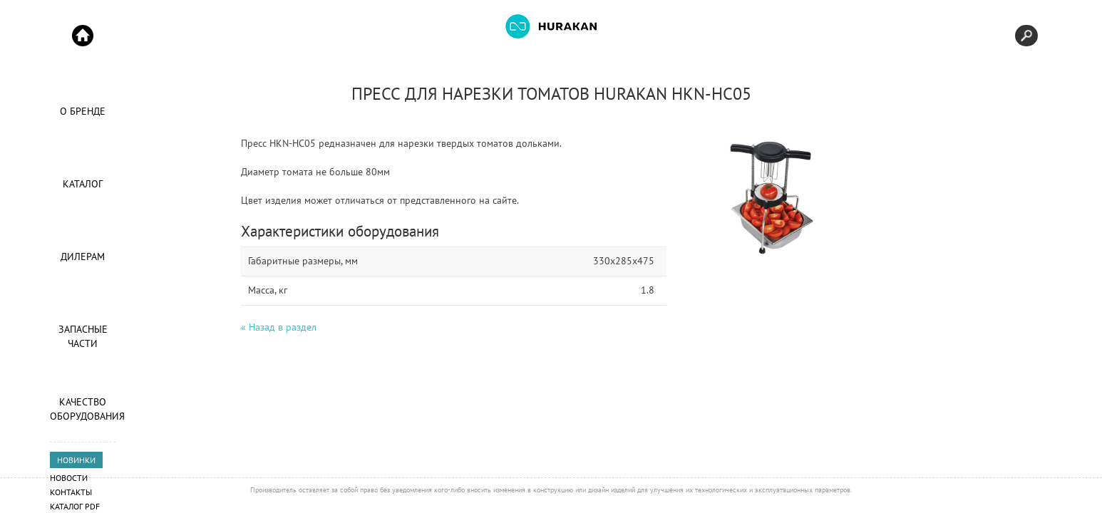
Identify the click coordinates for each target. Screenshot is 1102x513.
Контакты (71, 492)
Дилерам (83, 256)
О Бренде (82, 111)
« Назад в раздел (278, 327)
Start (82, 35)
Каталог (83, 183)
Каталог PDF (75, 506)
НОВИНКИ (76, 460)
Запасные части (83, 336)
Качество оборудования (82, 409)
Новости (69, 477)
